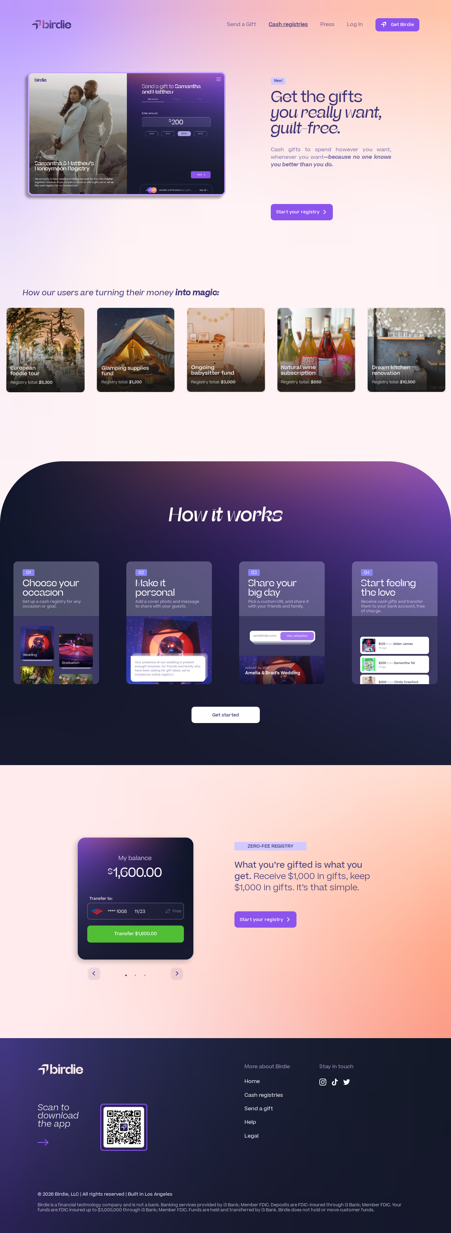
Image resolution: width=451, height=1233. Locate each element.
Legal (251, 1136)
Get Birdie (397, 24)
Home (252, 1081)
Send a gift (258, 1109)
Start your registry (302, 212)
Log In (355, 24)
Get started (225, 715)
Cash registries (288, 24)
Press (327, 24)
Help (250, 1122)
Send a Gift (241, 24)
